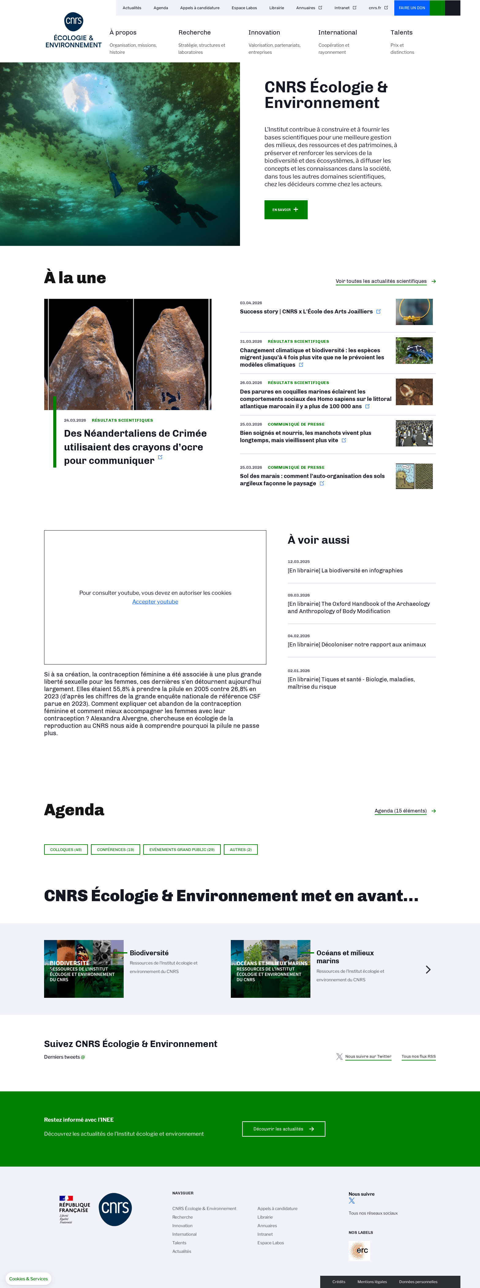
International (347, 45)
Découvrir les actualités (278, 1129)
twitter (351, 1200)
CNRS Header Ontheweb (437, 8)
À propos (137, 45)
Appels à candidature (199, 8)
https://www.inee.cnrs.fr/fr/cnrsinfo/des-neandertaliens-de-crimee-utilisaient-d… (128, 383)
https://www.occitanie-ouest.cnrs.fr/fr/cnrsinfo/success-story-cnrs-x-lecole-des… (338, 315)
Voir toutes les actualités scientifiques (381, 281)
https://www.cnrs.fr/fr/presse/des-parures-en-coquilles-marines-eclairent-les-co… (338, 394)
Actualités (132, 8)
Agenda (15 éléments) (401, 811)
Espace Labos (244, 8)
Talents (402, 45)
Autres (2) (241, 849)
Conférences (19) (115, 849)
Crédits (338, 1281)
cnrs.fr (375, 8)
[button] (28, 1278)
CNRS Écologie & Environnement (204, 1208)
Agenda (161, 8)
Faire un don (412, 8)
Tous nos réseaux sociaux (373, 1213)
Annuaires (305, 8)
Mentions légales (372, 1281)
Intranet (342, 8)
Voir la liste (362, 678)
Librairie (276, 8)
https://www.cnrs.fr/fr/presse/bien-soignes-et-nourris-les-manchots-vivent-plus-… (338, 434)
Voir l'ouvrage (362, 566)
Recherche (206, 45)
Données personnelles (418, 1281)
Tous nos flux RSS (419, 1056)
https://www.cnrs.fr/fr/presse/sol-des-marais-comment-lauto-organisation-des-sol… (338, 477)
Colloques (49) (66, 849)
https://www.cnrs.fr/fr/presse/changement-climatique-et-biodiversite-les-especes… (338, 353)
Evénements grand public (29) (182, 849)
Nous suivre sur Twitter (368, 1056)
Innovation (277, 45)
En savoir (281, 210)
